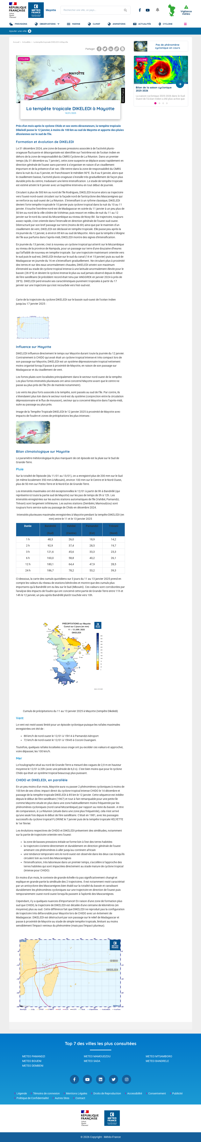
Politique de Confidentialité (33, 1098)
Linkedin (100, 1079)
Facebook (140, 10)
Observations (48, 24)
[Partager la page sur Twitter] (105, 48)
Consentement (157, 1093)
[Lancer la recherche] (125, 10)
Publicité (177, 1093)
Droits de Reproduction (107, 1093)
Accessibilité (134, 1093)
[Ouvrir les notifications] (158, 10)
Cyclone (167, 24)
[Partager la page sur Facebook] (99, 48)
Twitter (113, 1079)
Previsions (21, 24)
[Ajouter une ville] (29, 31)
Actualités (144, 24)
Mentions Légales (76, 1093)
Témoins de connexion (46, 1093)
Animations (119, 24)
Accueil (16, 42)
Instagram (126, 1079)
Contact (80, 1098)
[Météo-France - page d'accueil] (112, 1118)
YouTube (148, 10)
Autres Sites (62, 1098)
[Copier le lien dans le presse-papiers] (116, 48)
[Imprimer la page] (122, 48)
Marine (76, 24)
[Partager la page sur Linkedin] (110, 48)
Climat (96, 24)
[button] (185, 24)
